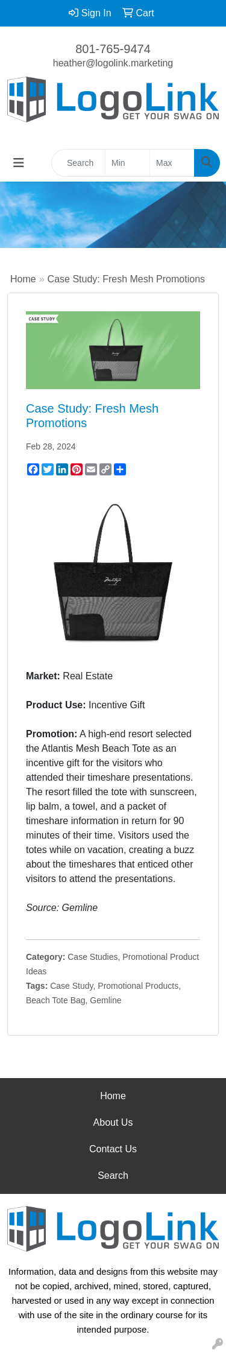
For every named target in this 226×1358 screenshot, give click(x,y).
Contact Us (113, 1149)
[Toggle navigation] (18, 162)
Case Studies (92, 957)
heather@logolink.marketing (113, 63)
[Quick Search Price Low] (127, 163)
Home (23, 279)
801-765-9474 (113, 49)
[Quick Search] (78, 163)
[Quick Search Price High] (172, 163)
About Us (113, 1122)
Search (113, 1175)
